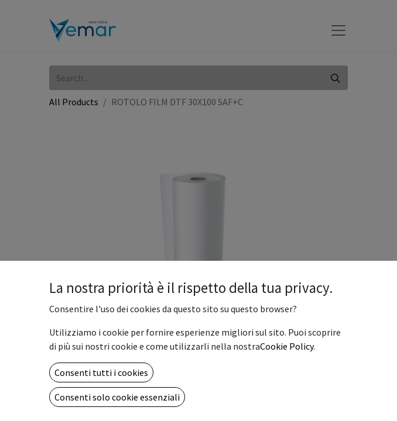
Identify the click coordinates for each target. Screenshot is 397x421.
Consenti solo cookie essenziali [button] (117, 397)
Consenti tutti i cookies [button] (101, 372)
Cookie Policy (286, 346)
